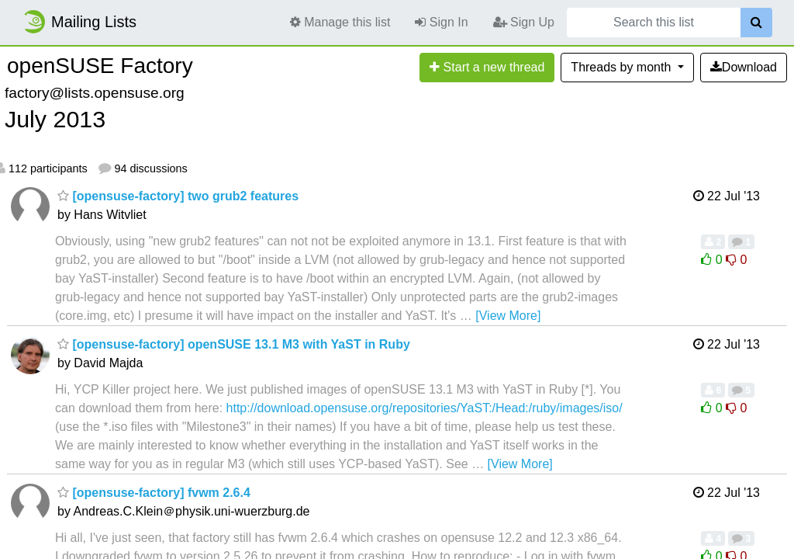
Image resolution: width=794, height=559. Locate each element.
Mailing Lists (79, 21)
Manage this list (340, 22)
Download (743, 67)
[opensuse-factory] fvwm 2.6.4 (153, 492)
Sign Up (523, 22)
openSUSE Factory (100, 66)
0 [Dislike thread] (736, 259)
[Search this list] (653, 22)
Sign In (441, 22)
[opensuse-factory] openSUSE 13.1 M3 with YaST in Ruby (233, 344)
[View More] (507, 315)
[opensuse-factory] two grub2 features (178, 196)
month (622, 67)
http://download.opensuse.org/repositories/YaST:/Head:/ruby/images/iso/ (424, 408)
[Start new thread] (486, 67)
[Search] (756, 22)
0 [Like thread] (713, 259)
